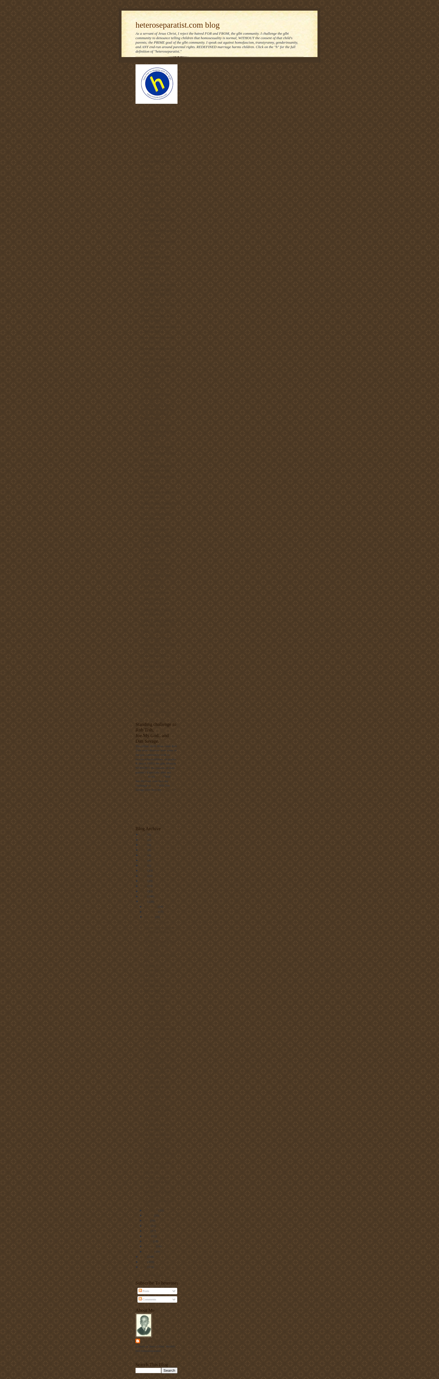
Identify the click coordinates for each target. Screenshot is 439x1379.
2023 (143, 844)
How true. (149, 1047)
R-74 (146, 960)
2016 (143, 881)
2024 (143, 839)
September (151, 1210)
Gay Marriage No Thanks (158, 453)
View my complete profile (152, 1356)
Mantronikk (152, 1340)
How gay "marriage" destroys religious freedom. (156, 1182)
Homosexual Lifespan (155, 711)
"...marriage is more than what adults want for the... (158, 932)
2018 (143, 870)
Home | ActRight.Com (156, 631)
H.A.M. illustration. (155, 1077)
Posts (144, 1291)
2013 (143, 896)
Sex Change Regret (154, 694)
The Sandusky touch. (156, 1148)
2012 (143, 901)
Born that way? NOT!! (156, 553)
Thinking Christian (154, 128)
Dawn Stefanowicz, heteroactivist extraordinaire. (155, 1005)
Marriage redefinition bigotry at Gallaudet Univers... (157, 1138)
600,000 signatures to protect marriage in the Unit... (159, 1028)
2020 (143, 860)
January (149, 1251)
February (150, 1246)
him (153, 785)
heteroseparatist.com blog (178, 24)
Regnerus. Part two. (155, 922)
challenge (142, 776)
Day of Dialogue (152, 171)
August (149, 1215)
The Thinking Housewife (157, 154)
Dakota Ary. (150, 980)
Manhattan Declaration (157, 535)
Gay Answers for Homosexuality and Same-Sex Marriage (158, 492)
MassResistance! (152, 585)
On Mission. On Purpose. (158, 208)
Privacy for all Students (157, 141)
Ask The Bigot (150, 184)
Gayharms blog (151, 202)
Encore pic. (150, 974)
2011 (143, 1256)
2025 (143, 834)
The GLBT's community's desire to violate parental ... (159, 945)
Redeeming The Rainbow (158, 365)
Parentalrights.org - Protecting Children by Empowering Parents (156, 564)
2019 (143, 865)
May (147, 1230)
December (151, 906)
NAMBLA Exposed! (154, 592)
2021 (143, 855)
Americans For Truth (155, 111)
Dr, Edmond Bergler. (156, 985)
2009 (143, 1267)
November (151, 911)
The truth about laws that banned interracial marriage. (158, 435)
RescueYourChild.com (156, 424)
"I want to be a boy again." (160, 955)
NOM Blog (148, 178)
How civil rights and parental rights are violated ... (156, 1086)
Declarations (149, 459)
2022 (143, 849)
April (147, 1236)
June (147, 1225)
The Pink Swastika (153, 359)
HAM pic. (149, 1172)
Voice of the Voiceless (155, 135)
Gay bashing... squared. (158, 995)
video (159, 776)
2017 (143, 875)
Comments (147, 1299)
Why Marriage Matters (157, 637)
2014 (143, 891)
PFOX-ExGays (151, 148)
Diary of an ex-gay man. (157, 446)
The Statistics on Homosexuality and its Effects (156, 666)
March (148, 1241)
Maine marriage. (153, 990)
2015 (143, 886)
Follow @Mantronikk (149, 1274)
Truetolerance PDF (154, 655)
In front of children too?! (158, 1052)
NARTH (147, 677)
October (149, 917)
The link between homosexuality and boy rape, (156, 219)
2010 (143, 1261)
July (147, 1220)
